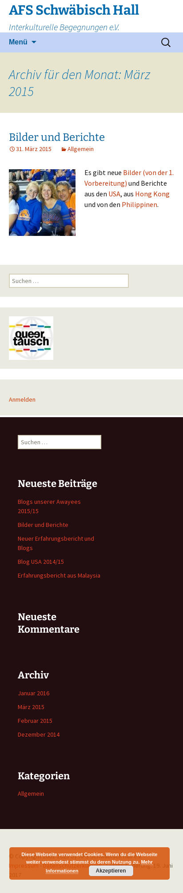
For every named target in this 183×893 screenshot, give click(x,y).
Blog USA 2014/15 (41, 562)
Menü (18, 42)
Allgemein (81, 149)
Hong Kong (152, 193)
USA (114, 193)
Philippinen (139, 204)
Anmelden (22, 399)
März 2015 (31, 707)
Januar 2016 (33, 693)
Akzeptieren (110, 871)
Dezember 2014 (39, 734)
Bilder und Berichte (57, 137)
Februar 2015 (35, 721)
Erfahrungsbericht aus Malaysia (59, 575)
